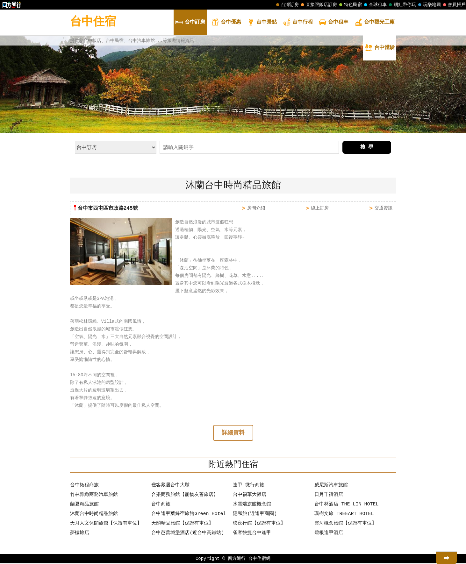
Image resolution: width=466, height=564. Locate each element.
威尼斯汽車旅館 (331, 486)
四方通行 (237, 559)
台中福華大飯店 (249, 495)
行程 (298, 23)
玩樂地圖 (429, 5)
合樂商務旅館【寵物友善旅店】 (184, 495)
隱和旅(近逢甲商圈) (255, 514)
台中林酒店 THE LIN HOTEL (346, 505)
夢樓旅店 (79, 534)
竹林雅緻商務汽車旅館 (94, 495)
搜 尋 (367, 147)
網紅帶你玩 (401, 5)
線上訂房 (320, 208)
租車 (333, 23)
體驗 (380, 48)
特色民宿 (350, 5)
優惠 (226, 23)
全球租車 (374, 5)
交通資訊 (383, 208)
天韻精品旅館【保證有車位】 (182, 524)
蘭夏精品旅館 (84, 505)
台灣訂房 (287, 5)
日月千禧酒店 (328, 495)
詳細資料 (233, 433)
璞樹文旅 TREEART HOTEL (344, 514)
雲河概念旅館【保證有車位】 (345, 524)
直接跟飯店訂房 (318, 5)
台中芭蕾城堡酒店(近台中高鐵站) (187, 534)
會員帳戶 (453, 5)
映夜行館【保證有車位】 (259, 524)
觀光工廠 (375, 23)
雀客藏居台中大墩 (170, 486)
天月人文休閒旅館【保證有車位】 (106, 524)
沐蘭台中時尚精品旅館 (94, 514)
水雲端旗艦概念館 (252, 505)
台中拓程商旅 (84, 486)
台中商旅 (160, 505)
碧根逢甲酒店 (328, 534)
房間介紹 (256, 208)
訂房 (190, 23)
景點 (262, 23)
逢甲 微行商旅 (248, 486)
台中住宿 (93, 22)
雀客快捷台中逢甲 (252, 534)
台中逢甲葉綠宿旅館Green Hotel (188, 514)
